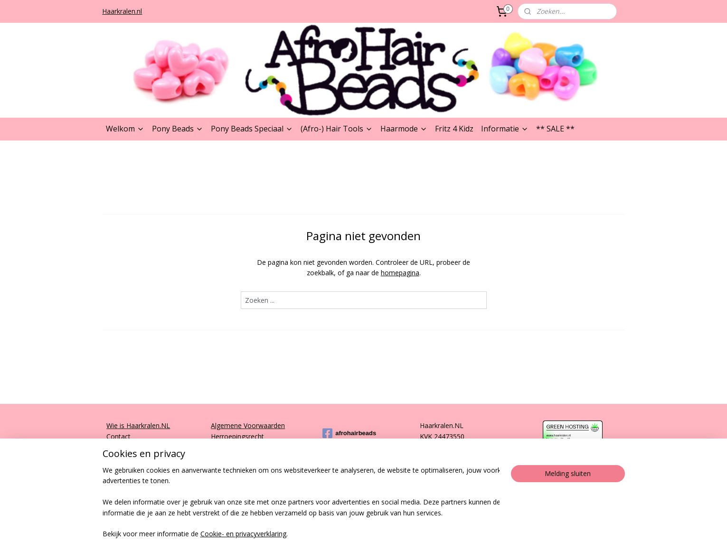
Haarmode (403, 128)
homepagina (399, 272)
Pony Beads (177, 128)
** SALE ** (555, 128)
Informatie (505, 128)
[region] (301, 503)
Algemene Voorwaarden (248, 425)
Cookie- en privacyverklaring (243, 534)
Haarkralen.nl (122, 11)
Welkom (125, 128)
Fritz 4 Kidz (454, 128)
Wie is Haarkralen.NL (138, 425)
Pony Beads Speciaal (252, 128)
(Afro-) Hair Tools (337, 128)
